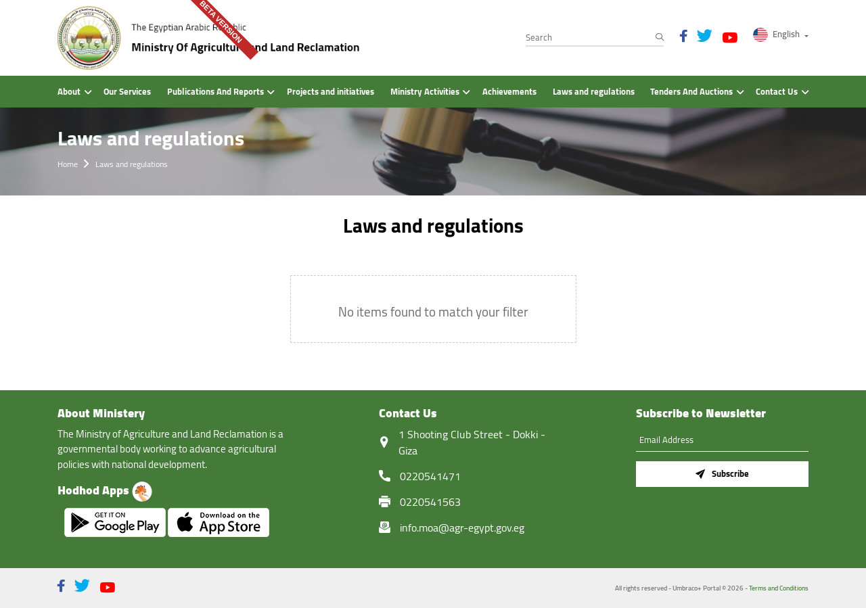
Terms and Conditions (778, 588)
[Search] (595, 38)
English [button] (777, 34)
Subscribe (722, 473)
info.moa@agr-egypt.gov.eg (462, 527)
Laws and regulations (131, 164)
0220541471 (430, 476)
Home (68, 164)
